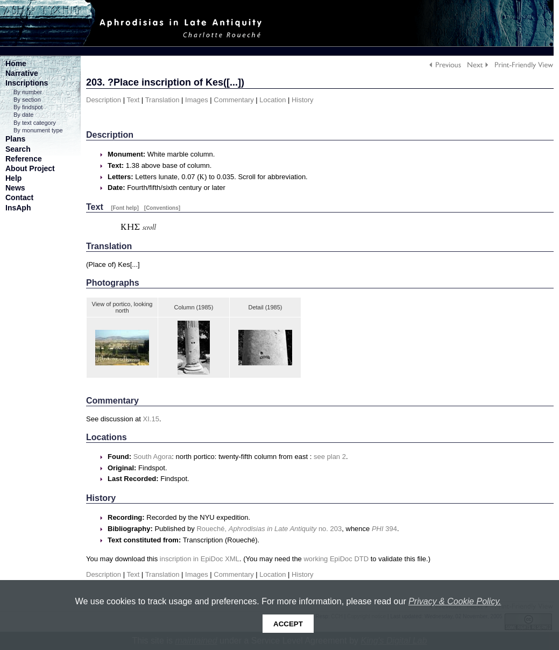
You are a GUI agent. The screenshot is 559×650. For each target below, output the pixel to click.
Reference (23, 158)
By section (27, 99)
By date (23, 114)
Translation (162, 100)
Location (272, 100)
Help (13, 178)
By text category (34, 122)
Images (196, 100)
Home (15, 63)
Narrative (21, 73)
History (302, 100)
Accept (288, 624)
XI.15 (151, 419)
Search (18, 149)
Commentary (233, 100)
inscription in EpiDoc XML (199, 559)
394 (384, 529)
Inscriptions (26, 83)
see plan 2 (330, 457)
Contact (19, 197)
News (15, 187)
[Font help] (125, 208)
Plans (15, 139)
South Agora (152, 457)
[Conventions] (162, 208)
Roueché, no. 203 (269, 529)
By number (27, 92)
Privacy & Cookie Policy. (454, 601)
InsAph (18, 207)
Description (103, 100)
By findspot (28, 107)
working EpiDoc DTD (336, 559)
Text (132, 100)
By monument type (38, 130)
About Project (30, 168)
